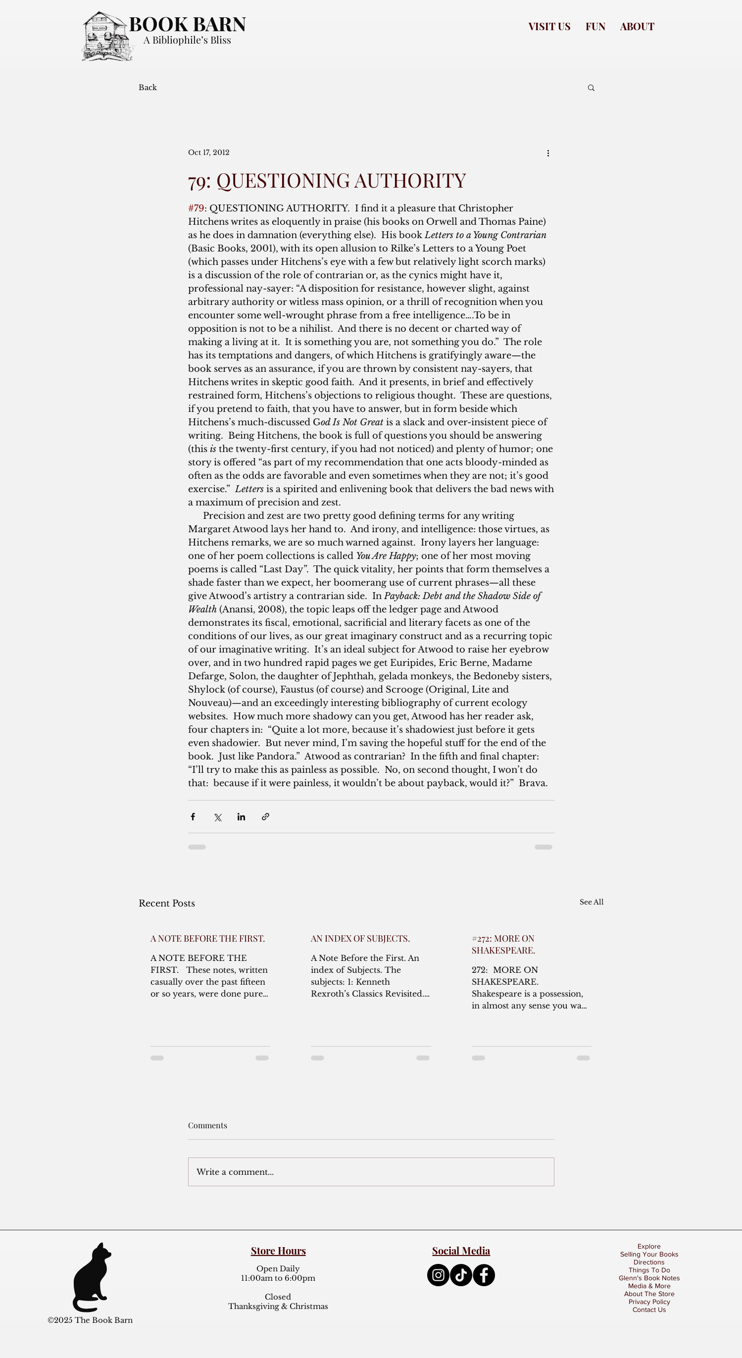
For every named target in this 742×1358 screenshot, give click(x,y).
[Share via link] (265, 816)
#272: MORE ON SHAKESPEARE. (504, 944)
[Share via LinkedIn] (241, 816)
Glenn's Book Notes (649, 1278)
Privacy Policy (649, 1302)
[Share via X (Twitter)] (217, 816)
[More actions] (548, 152)
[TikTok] (461, 1275)
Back (148, 87)
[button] (549, 26)
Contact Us (649, 1309)
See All (592, 902)
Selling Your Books (649, 1254)
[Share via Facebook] (193, 816)
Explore (649, 1246)
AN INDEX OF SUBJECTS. (360, 938)
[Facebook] (484, 1275)
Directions (649, 1262)
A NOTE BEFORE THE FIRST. (207, 938)
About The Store (649, 1294)
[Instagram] (438, 1275)
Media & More (649, 1286)
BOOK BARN (188, 23)
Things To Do (649, 1270)
